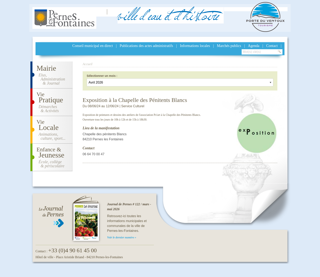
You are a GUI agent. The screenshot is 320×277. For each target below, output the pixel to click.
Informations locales (195, 46)
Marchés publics (229, 46)
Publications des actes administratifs (146, 46)
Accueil (87, 64)
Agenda (253, 46)
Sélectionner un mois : (102, 75)
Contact (272, 46)
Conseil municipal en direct (92, 46)
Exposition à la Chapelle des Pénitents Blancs (135, 100)
